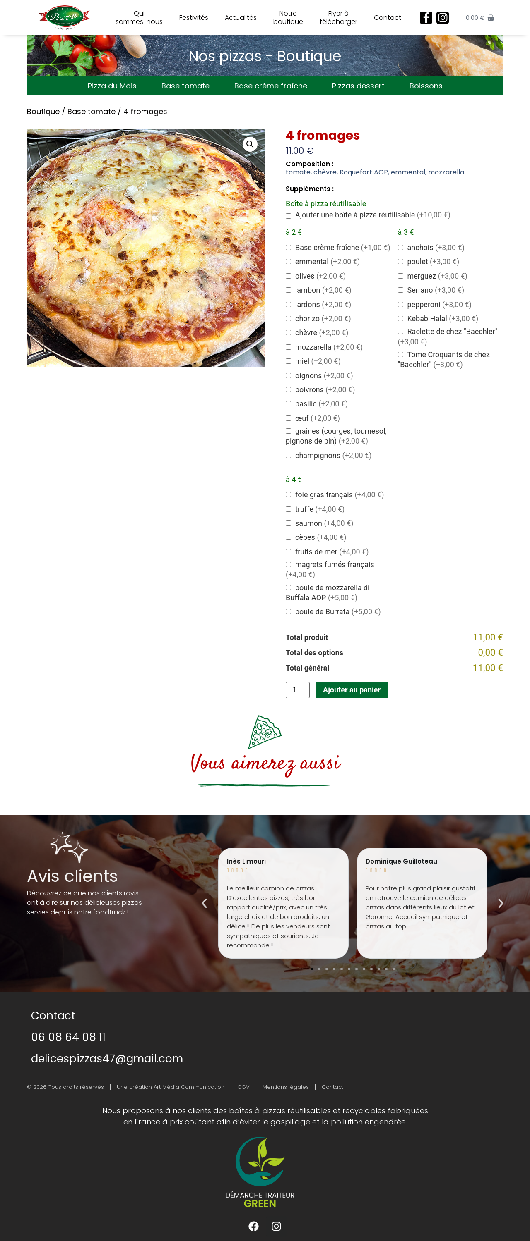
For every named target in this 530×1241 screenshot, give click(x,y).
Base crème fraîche (270, 86)
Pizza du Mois (112, 86)
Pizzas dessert (358, 86)
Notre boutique (288, 17)
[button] (250, 144)
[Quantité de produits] (298, 690)
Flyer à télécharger (338, 17)
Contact (387, 17)
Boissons (426, 86)
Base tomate (185, 86)
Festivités (193, 17)
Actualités (241, 17)
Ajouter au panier (352, 689)
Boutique (43, 111)
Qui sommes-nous (139, 17)
